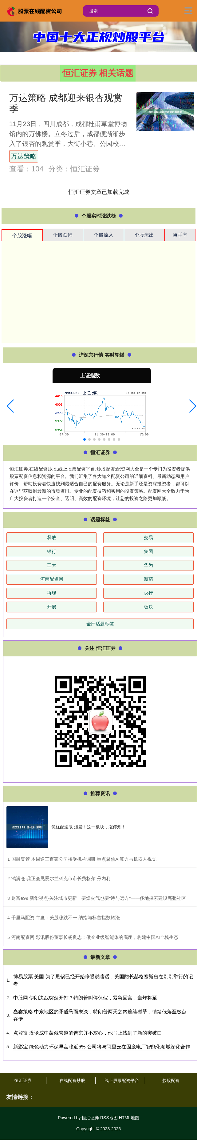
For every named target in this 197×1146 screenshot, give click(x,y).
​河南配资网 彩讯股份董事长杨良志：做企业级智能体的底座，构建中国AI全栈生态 (94, 937)
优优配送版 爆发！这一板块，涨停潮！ (88, 826)
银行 (51, 551)
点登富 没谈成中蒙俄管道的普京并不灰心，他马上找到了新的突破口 (87, 1033)
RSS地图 (109, 1117)
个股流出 (144, 235)
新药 (148, 579)
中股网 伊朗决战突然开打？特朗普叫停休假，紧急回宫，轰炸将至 (85, 997)
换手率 (180, 235)
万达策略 (24, 156)
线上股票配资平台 (121, 1080)
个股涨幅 (22, 235)
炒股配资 (170, 1080)
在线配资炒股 (72, 1080)
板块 (148, 606)
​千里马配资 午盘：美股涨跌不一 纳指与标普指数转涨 (65, 917)
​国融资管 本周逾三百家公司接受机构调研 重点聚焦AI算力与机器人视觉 (84, 859)
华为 (148, 565)
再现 (51, 592)
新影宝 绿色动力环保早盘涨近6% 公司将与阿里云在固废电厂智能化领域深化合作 (101, 1046)
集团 (148, 551)
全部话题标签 (100, 623)
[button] (10, 406)
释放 (51, 537)
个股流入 (103, 235)
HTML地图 (129, 1117)
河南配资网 (51, 579)
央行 (148, 592)
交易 (148, 537)
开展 (51, 606)
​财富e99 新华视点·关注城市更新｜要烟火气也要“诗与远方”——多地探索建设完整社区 (98, 898)
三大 (51, 565)
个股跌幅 (63, 235)
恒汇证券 (23, 1080)
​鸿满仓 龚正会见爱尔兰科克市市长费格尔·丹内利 (61, 878)
